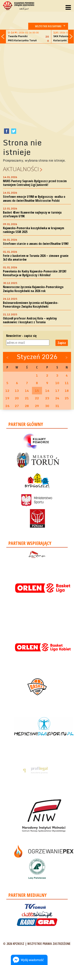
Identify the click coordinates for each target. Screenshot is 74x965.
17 (57, 390)
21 (27, 398)
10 (57, 383)
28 (27, 405)
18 (67, 390)
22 (37, 398)
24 (57, 398)
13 (17, 390)
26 (7, 405)
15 (37, 390)
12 (7, 390)
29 (37, 405)
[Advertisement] (37, 84)
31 (57, 405)
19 (7, 398)
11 (67, 383)
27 (17, 405)
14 (27, 390)
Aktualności (21, 169)
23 (47, 398)
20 (17, 398)
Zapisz (62, 343)
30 (47, 405)
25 (67, 398)
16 (47, 390)
